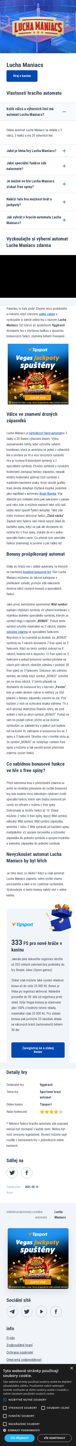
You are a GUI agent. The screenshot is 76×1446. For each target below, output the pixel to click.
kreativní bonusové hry (37, 572)
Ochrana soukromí (19, 1352)
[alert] (38, 1405)
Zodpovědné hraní (19, 1345)
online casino (47, 314)
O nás (10, 1338)
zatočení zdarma (17, 632)
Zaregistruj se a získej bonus (38, 1050)
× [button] (71, 1368)
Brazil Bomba (47, 494)
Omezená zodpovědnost (24, 1360)
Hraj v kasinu (22, 76)
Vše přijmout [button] (20, 1438)
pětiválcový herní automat (45, 433)
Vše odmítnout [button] (54, 1438)
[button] (38, 1430)
